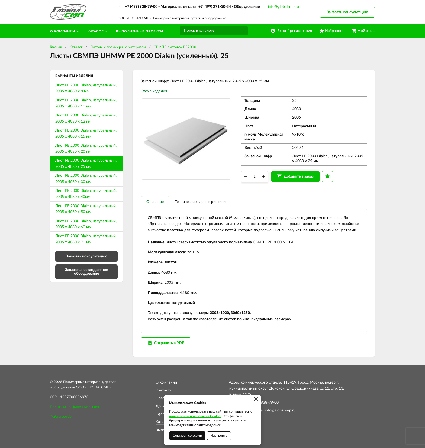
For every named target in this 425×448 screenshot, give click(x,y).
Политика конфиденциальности (75, 407)
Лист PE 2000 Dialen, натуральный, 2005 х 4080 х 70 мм (86, 239)
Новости (163, 398)
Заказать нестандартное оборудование (86, 272)
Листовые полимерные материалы (118, 47)
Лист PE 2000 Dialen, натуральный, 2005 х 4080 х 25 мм (86, 163)
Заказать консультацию (347, 12)
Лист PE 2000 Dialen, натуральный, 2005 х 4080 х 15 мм (86, 133)
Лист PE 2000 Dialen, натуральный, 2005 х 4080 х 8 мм (86, 88)
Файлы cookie (61, 416)
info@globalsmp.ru (283, 7)
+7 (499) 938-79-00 (141, 7)
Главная (56, 47)
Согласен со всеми (187, 435)
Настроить (218, 435)
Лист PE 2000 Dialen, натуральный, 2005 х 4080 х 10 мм (86, 103)
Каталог (75, 47)
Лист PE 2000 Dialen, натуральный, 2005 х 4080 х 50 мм (86, 209)
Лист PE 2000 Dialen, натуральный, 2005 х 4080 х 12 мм (86, 118)
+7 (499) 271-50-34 (214, 7)
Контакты (164, 390)
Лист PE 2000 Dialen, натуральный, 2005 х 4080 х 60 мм (86, 224)
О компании (166, 382)
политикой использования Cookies (195, 416)
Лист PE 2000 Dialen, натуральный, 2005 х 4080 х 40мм (86, 194)
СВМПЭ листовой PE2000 (175, 47)
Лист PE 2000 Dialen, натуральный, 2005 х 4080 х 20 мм (86, 148)
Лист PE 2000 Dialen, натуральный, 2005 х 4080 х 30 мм (86, 179)
